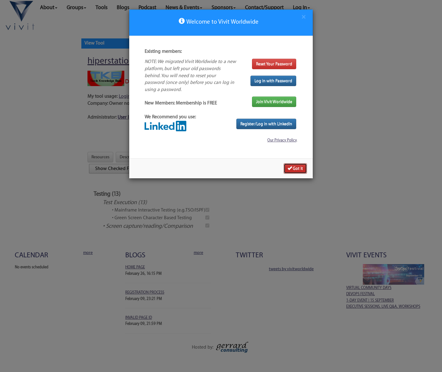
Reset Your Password (274, 63)
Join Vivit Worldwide (274, 101)
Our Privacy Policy (282, 140)
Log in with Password (273, 80)
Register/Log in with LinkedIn (266, 123)
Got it (295, 168)
